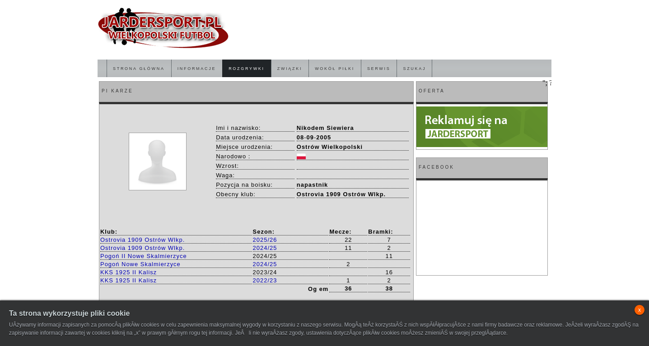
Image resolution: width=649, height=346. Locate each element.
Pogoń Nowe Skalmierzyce (140, 264)
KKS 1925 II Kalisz (128, 272)
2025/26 (265, 239)
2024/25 (265, 248)
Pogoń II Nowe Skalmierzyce (143, 256)
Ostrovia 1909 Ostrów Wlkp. (142, 239)
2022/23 (265, 280)
